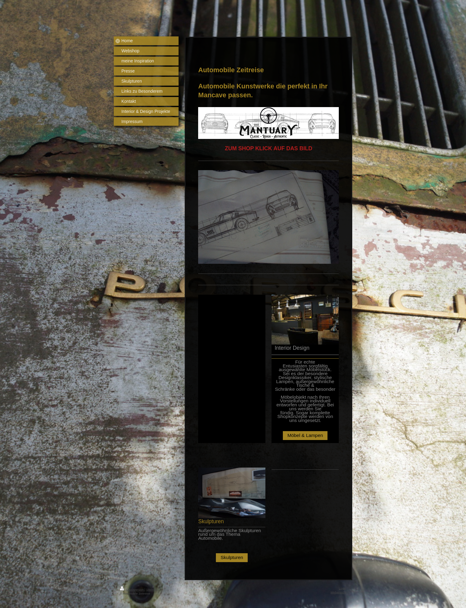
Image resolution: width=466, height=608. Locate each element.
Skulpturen (231, 557)
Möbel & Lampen (305, 435)
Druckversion (132, 589)
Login (342, 588)
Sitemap (151, 589)
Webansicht (338, 592)
